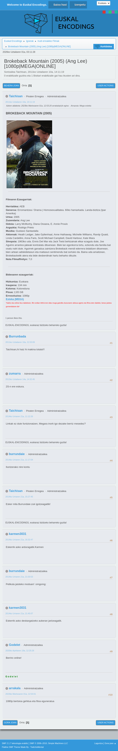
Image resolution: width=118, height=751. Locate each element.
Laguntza (98, 743)
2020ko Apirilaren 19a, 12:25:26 (19, 650)
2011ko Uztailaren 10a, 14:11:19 (20, 102)
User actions (105, 85)
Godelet (14, 644)
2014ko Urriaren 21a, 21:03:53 (19, 577)
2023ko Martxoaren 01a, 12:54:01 (20, 694)
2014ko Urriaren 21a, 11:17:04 (19, 460)
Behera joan (11, 85)
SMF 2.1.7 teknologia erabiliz (15, 743)
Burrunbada (17, 336)
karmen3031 (17, 533)
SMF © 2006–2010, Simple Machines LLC (49, 743)
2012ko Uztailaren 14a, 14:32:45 (20, 379)
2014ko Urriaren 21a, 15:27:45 (19, 497)
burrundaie (16, 454)
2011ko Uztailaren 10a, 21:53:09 (20, 342)
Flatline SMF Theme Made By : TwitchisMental (23, 747)
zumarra (15, 373)
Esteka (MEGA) (15, 299)
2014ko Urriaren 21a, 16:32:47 (19, 539)
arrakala (14, 688)
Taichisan (16, 96)
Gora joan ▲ (110, 743)
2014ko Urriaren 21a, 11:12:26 (19, 416)
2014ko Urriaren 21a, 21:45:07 (19, 613)
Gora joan (10, 722)
